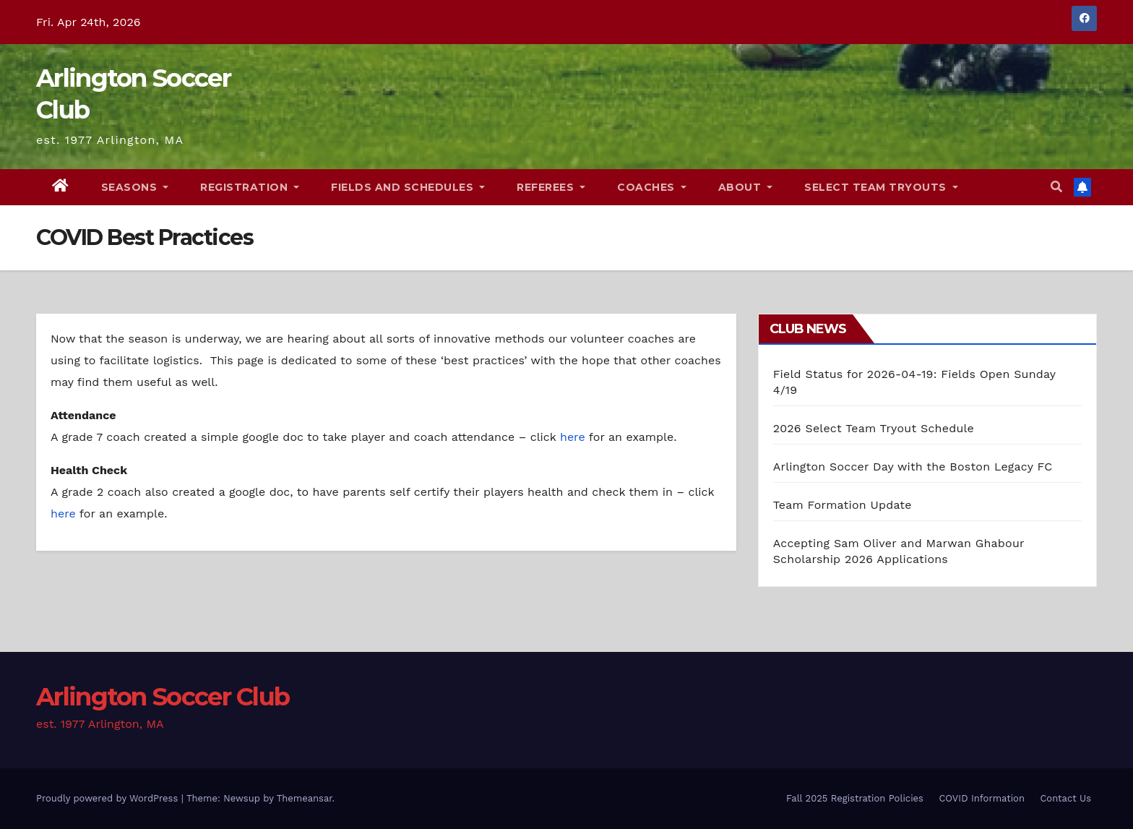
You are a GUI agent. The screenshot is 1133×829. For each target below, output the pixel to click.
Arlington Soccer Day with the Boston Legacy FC (913, 466)
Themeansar (304, 798)
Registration (249, 187)
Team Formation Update (842, 505)
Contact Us (1065, 798)
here (572, 437)
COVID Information (982, 798)
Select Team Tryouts (881, 187)
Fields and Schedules (408, 187)
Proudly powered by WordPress (108, 798)
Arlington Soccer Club (162, 697)
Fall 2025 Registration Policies (854, 798)
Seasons (135, 187)
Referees (551, 187)
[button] (1056, 187)
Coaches (651, 187)
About (745, 187)
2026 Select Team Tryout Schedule (873, 428)
